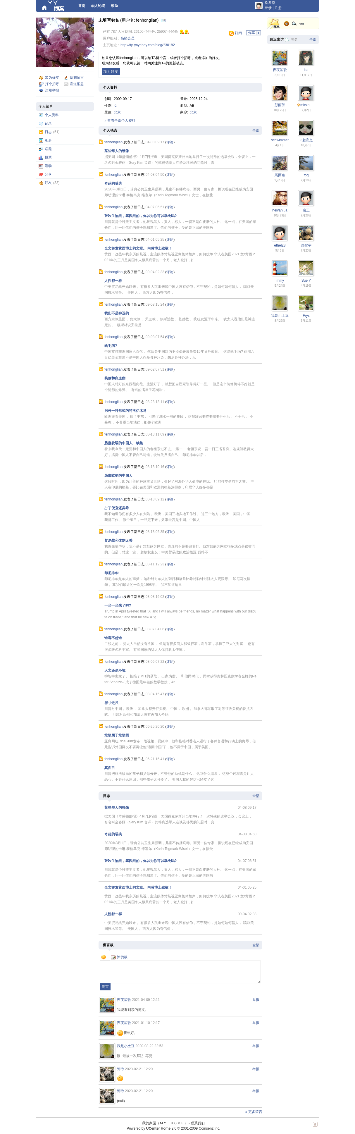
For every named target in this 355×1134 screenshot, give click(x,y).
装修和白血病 (114, 378)
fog (306, 175)
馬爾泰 (280, 175)
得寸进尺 (111, 703)
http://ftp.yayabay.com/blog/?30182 (147, 45)
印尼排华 (111, 573)
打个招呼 (52, 84)
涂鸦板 (119, 957)
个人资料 (52, 115)
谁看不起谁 (113, 638)
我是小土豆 (126, 1046)
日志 (48, 132)
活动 (48, 166)
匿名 (294, 39)
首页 (81, 6)
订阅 (238, 33)
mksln (304, 105)
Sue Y (306, 280)
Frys (306, 316)
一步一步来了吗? (117, 605)
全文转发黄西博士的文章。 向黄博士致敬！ (138, 248)
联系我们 (198, 1123)
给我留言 (77, 77)
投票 (48, 157)
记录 (48, 123)
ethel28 (279, 245)
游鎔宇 (306, 245)
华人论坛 (98, 6)
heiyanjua (279, 210)
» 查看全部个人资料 (119, 120)
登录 (268, 8)
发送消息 (77, 84)
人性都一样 (113, 281)
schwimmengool (283, 140)
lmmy (280, 280)
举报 (255, 1000)
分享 (48, 174)
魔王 (306, 210)
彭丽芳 (280, 105)
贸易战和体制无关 (118, 540)
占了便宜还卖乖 (116, 508)
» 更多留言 (253, 1112)
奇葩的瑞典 (113, 183)
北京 (117, 112)
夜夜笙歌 (124, 1000)
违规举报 (52, 90)
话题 (48, 149)
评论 (169, 142)
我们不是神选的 (116, 313)
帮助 (114, 6)
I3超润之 (306, 140)
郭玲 (120, 1069)
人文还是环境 (114, 670)
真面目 (109, 768)
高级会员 (127, 38)
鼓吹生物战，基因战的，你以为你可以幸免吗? (140, 216)
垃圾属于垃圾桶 (116, 735)
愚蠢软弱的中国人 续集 (123, 443)
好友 (48, 183)
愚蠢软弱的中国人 (118, 476)
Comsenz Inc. (209, 1128)
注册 (278, 8)
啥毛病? (110, 346)
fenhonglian (113, 142)
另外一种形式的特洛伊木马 (125, 411)
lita (306, 70)
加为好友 (52, 77)
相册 (48, 140)
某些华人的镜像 (116, 151)
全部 (255, 130)
